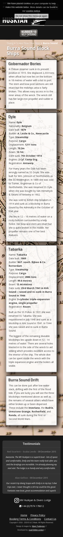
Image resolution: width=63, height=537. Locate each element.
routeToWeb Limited (36, 530)
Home (23, 515)
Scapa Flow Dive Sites (28, 43)
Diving (10, 43)
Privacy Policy (37, 515)
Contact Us (50, 518)
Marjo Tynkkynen (38, 526)
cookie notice (33, 9)
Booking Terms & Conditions (25, 518)
